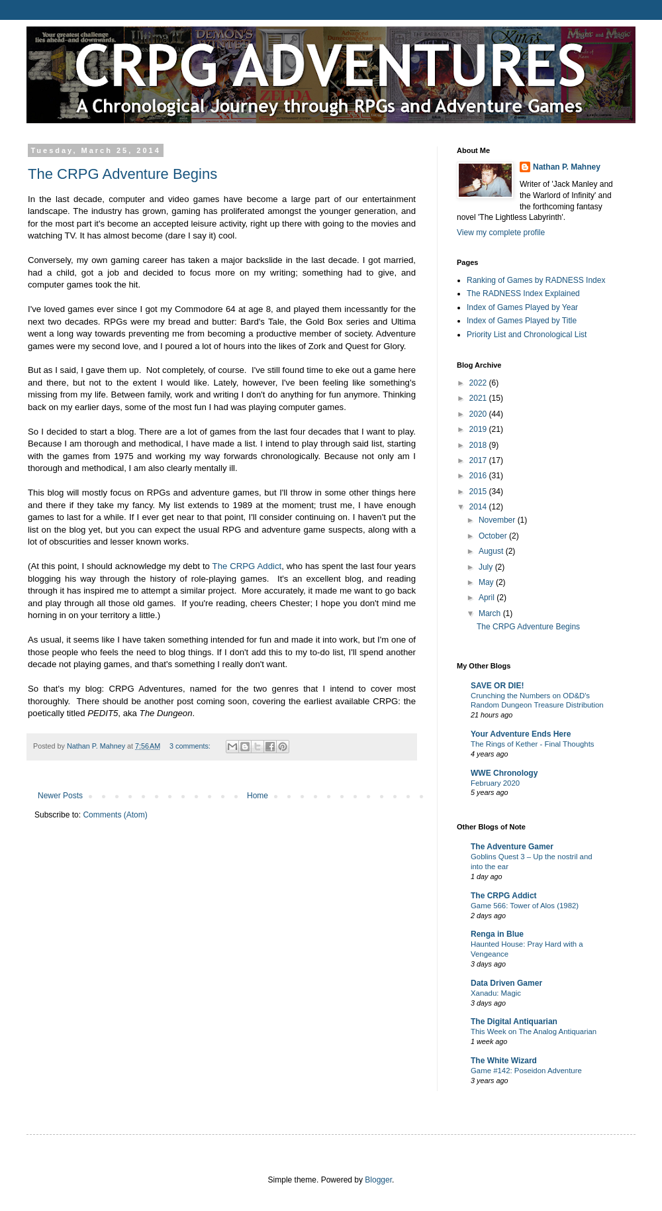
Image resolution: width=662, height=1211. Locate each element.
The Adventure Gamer (512, 846)
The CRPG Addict (247, 566)
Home (257, 795)
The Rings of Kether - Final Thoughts (532, 744)
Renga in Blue (497, 934)
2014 (479, 506)
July (487, 567)
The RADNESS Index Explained (523, 293)
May (487, 582)
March (491, 613)
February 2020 (495, 783)
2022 (479, 383)
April (487, 597)
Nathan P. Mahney (566, 167)
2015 (479, 491)
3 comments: (191, 746)
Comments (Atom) (115, 814)
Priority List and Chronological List (527, 334)
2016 (479, 475)
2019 (479, 429)
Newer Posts (60, 795)
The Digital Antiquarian (514, 1021)
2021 (479, 398)
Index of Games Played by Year (522, 307)
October (494, 536)
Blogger (378, 1180)
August (492, 551)
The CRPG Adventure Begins (122, 174)
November (498, 520)
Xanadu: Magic (496, 993)
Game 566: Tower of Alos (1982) (525, 906)
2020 (479, 414)
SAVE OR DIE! (497, 685)
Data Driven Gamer (506, 983)
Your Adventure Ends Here (521, 734)
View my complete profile (501, 232)
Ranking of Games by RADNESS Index (536, 280)
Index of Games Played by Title (522, 320)
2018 (479, 445)
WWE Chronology (504, 773)
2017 (479, 460)
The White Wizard (504, 1060)
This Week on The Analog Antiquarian (533, 1031)
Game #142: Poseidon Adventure (526, 1071)
